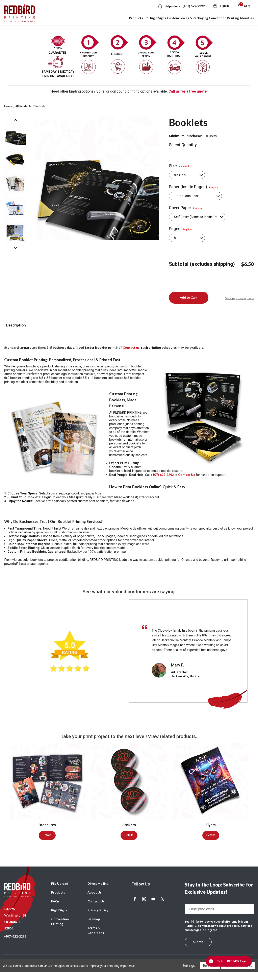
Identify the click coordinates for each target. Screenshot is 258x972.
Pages (180, 229)
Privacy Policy (97, 910)
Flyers (211, 825)
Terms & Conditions (95, 930)
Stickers (129, 825)
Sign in (221, 6)
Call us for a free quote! (188, 91)
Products (139, 18)
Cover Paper (186, 208)
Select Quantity (183, 145)
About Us (247, 18)
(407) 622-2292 (194, 6)
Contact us (131, 347)
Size (179, 166)
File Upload (59, 883)
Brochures (47, 825)
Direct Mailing (97, 883)
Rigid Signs (158, 18)
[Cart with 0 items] (243, 6)
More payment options (239, 298)
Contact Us (95, 901)
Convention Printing (224, 18)
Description (16, 325)
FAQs (55, 901)
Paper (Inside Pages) (194, 187)
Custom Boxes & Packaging (187, 18)
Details (47, 835)
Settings (188, 965)
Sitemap (93, 919)
